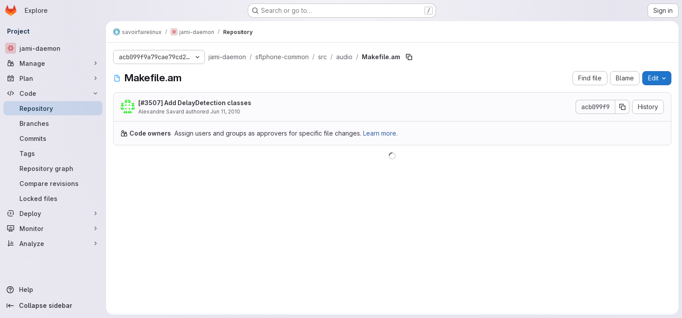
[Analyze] (53, 243)
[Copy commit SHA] (622, 107)
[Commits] (53, 138)
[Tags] (53, 153)
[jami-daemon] (53, 48)
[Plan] (53, 78)
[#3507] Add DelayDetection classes (194, 102)
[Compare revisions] (53, 183)
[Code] (53, 93)
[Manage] (53, 63)
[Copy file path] (409, 57)
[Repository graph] (53, 168)
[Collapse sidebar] (53, 306)
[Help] (53, 290)
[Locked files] (53, 198)
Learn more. (380, 133)
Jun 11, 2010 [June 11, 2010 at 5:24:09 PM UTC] (225, 111)
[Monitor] (53, 228)
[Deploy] (53, 213)
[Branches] (53, 123)
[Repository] (53, 108)
